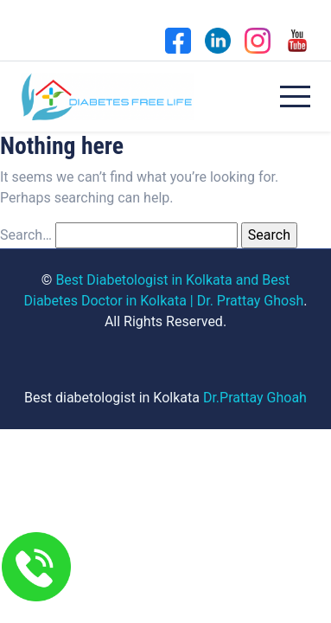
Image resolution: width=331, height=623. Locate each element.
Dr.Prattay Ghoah (255, 397)
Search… (26, 235)
